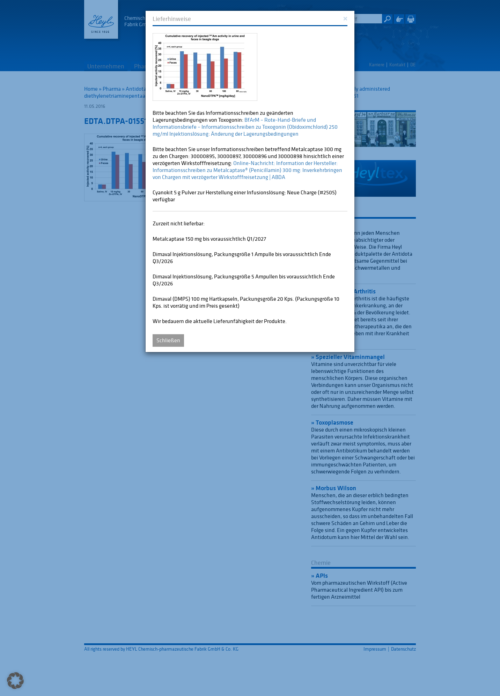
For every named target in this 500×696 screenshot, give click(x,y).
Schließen (168, 340)
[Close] (345, 18)
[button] (15, 680)
